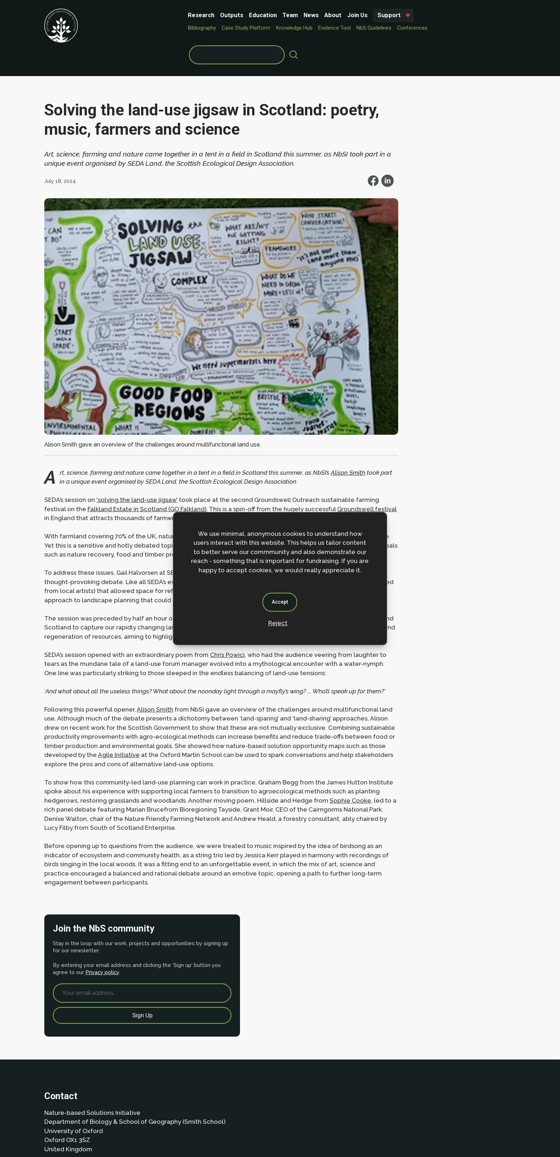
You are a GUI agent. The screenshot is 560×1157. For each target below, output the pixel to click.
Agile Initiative (318, 748)
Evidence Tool (244, 27)
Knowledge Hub (204, 27)
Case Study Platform (155, 27)
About (242, 15)
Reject (278, 623)
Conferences (322, 27)
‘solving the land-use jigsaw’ (137, 447)
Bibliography (112, 27)
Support (298, 15)
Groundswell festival (74, 465)
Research (111, 15)
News (220, 15)
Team (200, 15)
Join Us (267, 15)
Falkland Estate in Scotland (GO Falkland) (171, 456)
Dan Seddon (339, 1129)
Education (172, 15)
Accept (280, 602)
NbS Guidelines (283, 27)
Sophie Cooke (114, 812)
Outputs (141, 15)
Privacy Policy (89, 1103)
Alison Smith (155, 702)
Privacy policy (439, 154)
